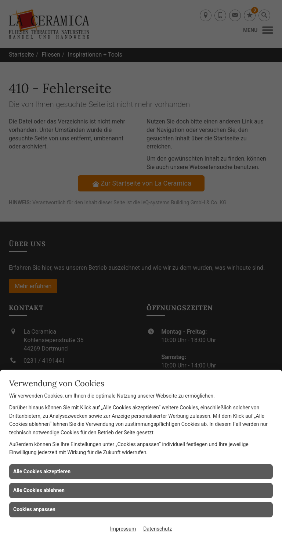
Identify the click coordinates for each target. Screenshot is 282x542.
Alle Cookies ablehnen (39, 490)
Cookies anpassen (34, 509)
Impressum (123, 529)
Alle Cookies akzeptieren (41, 471)
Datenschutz (157, 529)
